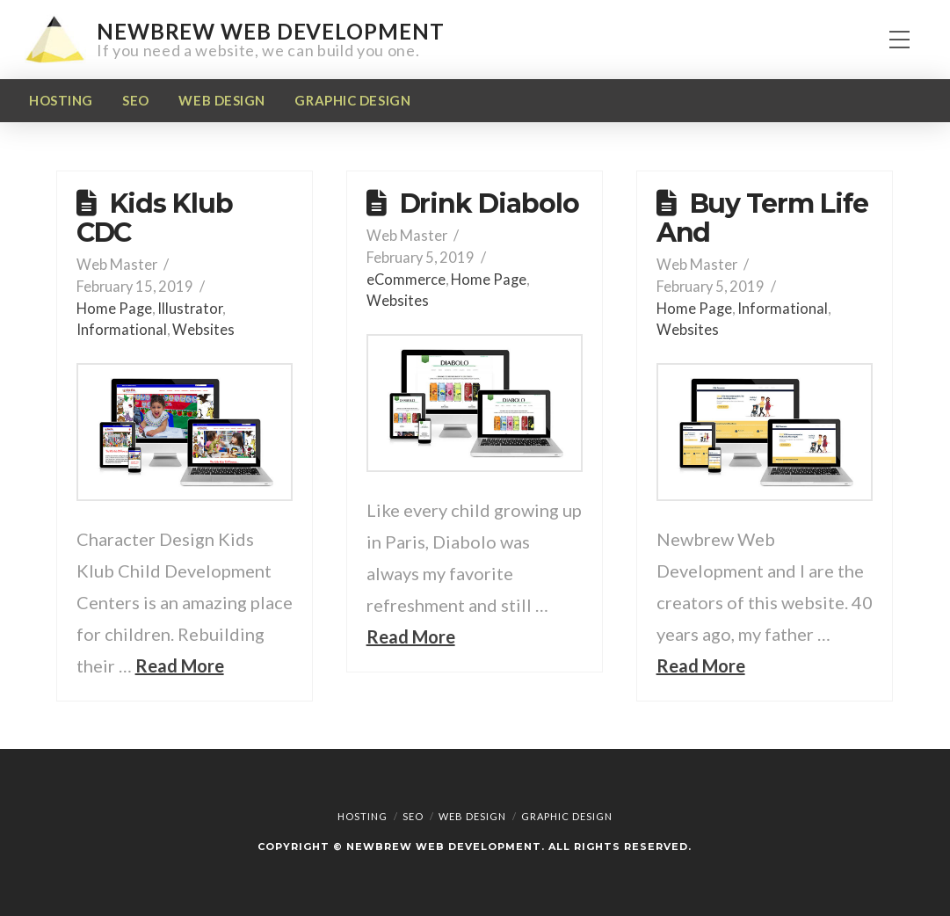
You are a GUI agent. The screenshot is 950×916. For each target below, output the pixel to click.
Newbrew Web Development (270, 31)
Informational (121, 329)
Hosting (362, 816)
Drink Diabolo (489, 203)
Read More (179, 665)
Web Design (472, 816)
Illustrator (189, 308)
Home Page (114, 308)
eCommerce (406, 279)
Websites (203, 329)
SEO (413, 816)
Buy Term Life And (762, 218)
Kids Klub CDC (154, 218)
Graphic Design (567, 816)
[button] (899, 40)
